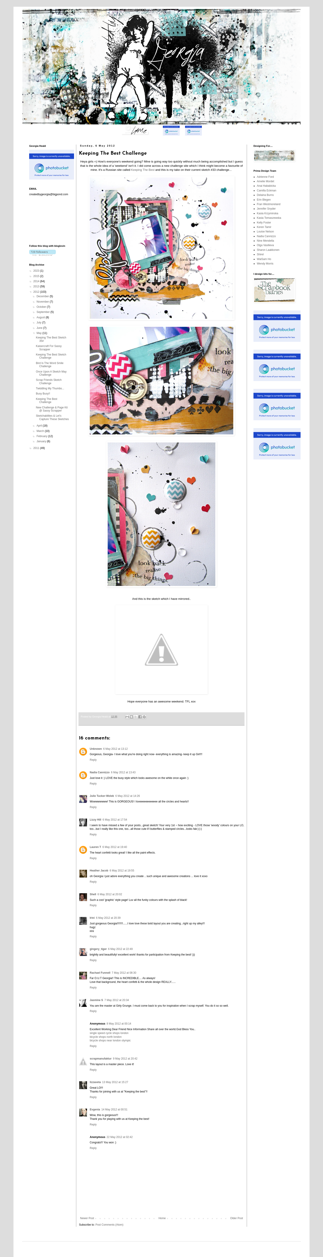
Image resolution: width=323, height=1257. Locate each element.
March (41, 431)
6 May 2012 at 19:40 (115, 847)
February (42, 436)
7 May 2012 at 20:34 (116, 1000)
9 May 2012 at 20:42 (125, 1058)
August (41, 317)
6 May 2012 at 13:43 (123, 772)
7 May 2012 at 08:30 (124, 972)
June (40, 327)
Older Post (236, 1218)
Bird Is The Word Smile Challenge (49, 365)
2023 (36, 270)
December (43, 296)
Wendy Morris (265, 263)
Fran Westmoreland (268, 204)
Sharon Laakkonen (268, 249)
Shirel (260, 254)
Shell (93, 894)
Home (162, 1218)
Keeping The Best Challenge (46, 400)
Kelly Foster (264, 222)
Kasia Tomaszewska (269, 217)
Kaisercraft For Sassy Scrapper (49, 348)
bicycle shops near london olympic (110, 1040)
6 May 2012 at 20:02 (110, 894)
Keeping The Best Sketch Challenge (51, 356)
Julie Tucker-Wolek (102, 796)
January (42, 441)
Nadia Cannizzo (100, 772)
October (42, 306)
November (43, 301)
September (43, 312)
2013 (36, 286)
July (39, 322)
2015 (36, 276)
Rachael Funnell (100, 972)
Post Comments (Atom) (109, 1224)
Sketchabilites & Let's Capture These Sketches (52, 417)
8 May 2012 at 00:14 (119, 1023)
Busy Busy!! (43, 393)
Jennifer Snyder (266, 208)
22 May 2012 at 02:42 (120, 1137)
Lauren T (95, 847)
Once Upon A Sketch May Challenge (51, 373)
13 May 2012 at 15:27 (115, 1082)
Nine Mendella (265, 240)
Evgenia (95, 1109)
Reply (93, 759)
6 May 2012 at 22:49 (120, 949)
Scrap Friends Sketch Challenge (49, 381)
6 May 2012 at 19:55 (122, 870)
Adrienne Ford (265, 176)
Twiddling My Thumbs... (50, 388)
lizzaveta (95, 1082)
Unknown (96, 748)
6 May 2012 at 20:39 (108, 917)
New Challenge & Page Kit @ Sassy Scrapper (52, 409)
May (39, 333)
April (40, 425)
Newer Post (87, 1218)
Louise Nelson (265, 231)
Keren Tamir (264, 227)
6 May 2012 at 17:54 (115, 819)
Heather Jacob (99, 870)
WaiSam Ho (264, 259)
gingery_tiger (98, 949)
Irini (92, 917)
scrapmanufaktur (100, 1058)
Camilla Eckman (266, 190)
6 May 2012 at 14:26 (127, 796)
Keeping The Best (143, 169)
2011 (36, 448)
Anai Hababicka (266, 185)
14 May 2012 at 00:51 (114, 1109)
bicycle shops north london (106, 1036)
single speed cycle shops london (109, 1033)
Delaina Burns (265, 195)
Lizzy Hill (95, 819)
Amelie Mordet (265, 181)
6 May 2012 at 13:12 (115, 748)
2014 (36, 281)
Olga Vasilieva (265, 245)
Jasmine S (96, 1000)
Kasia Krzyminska (267, 213)
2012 (36, 291)
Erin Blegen (264, 199)
